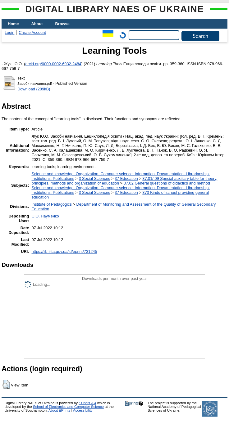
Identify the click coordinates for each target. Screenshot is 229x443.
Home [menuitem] (13, 23)
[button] (6, 384)
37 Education (126, 178)
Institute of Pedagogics (52, 204)
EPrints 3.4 (87, 403)
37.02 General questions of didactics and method (167, 183)
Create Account (32, 32)
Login (9, 32)
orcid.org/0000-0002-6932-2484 (53, 64)
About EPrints (59, 410)
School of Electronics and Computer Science (68, 407)
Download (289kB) (33, 89)
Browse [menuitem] (62, 23)
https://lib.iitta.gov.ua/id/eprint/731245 (64, 251)
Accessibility (83, 410)
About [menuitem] (37, 23)
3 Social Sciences (94, 178)
